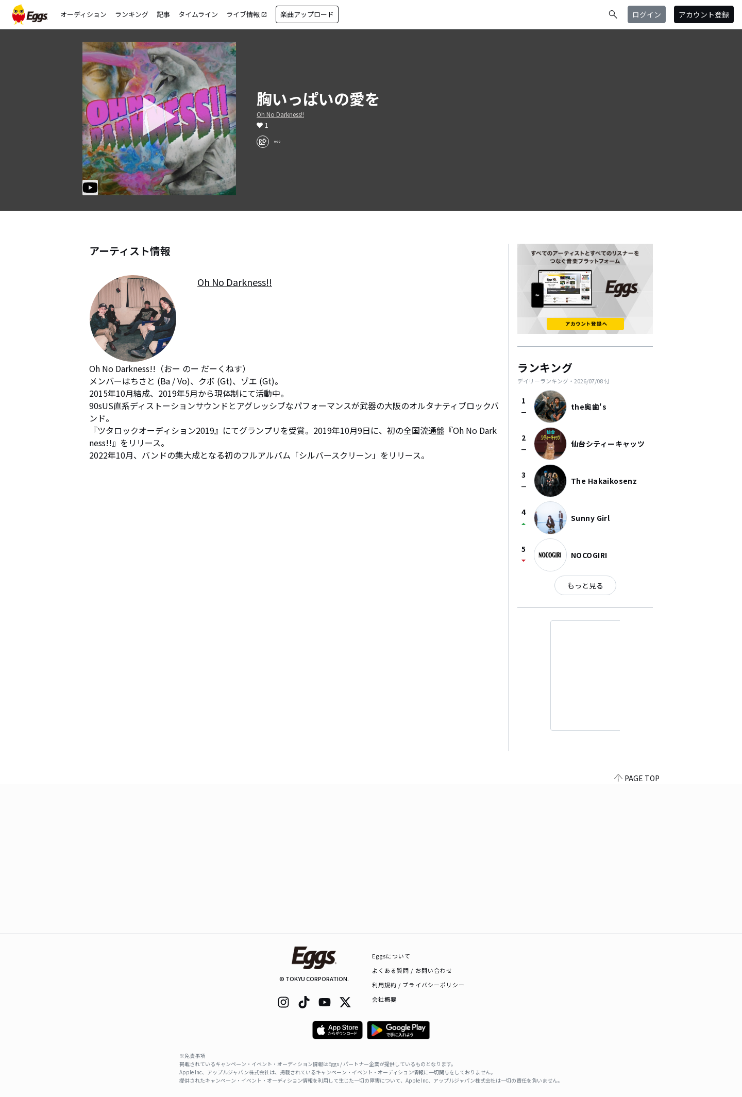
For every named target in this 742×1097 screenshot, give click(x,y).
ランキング (131, 14)
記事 (163, 14)
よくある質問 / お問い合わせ (412, 970)
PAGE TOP (637, 927)
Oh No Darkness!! (280, 114)
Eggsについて (391, 956)
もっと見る (585, 585)
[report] (277, 142)
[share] (263, 142)
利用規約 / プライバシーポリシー (418, 985)
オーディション (83, 14)
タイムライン (198, 14)
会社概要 (384, 999)
